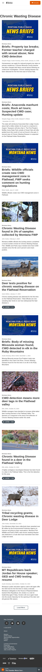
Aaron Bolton (6, 294)
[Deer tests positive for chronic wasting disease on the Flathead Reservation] (20, 267)
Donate (36, 3)
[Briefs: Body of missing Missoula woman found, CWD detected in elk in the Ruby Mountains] (20, 325)
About (5, 631)
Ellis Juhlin (5, 408)
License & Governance (10, 643)
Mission (6, 634)
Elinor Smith (5, 190)
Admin (6, 640)
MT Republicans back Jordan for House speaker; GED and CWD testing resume (20, 574)
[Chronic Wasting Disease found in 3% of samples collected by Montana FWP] (20, 212)
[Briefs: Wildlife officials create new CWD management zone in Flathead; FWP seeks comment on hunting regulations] (20, 153)
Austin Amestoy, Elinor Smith (10, 355)
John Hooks (5, 239)
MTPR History (8, 636)
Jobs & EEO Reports (10, 649)
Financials (7, 645)
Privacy (6, 639)
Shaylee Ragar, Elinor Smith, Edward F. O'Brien (16, 119)
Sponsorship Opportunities (11, 637)
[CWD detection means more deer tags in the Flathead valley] (20, 381)
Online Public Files (9, 648)
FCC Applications (9, 646)
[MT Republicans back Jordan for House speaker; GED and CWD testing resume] (20, 553)
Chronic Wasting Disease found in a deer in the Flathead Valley (19, 460)
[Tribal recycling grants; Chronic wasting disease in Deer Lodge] (20, 496)
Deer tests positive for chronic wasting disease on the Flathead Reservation (20, 286)
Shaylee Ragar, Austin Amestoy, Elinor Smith (15, 60)
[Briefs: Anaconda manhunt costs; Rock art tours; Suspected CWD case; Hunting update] (20, 88)
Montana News (6, 44)
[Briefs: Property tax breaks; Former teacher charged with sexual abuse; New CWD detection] (20, 30)
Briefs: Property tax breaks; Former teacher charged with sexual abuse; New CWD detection (20, 51)
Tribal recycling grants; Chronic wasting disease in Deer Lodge (20, 516)
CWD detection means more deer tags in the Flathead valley (21, 401)
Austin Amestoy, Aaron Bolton (10, 584)
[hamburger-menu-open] (3, 3)
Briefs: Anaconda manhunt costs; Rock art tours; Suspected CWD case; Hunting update (20, 109)
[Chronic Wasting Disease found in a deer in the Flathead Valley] (20, 440)
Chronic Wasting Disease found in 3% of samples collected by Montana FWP (20, 231)
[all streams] (39, 669)
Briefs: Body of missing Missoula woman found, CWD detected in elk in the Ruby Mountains (20, 346)
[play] (3, 670)
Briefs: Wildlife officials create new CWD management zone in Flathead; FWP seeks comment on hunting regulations (17, 177)
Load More (21, 607)
